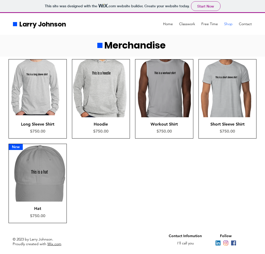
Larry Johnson (42, 24)
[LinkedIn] (218, 243)
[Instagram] (225, 243)
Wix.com (54, 244)
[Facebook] (233, 243)
